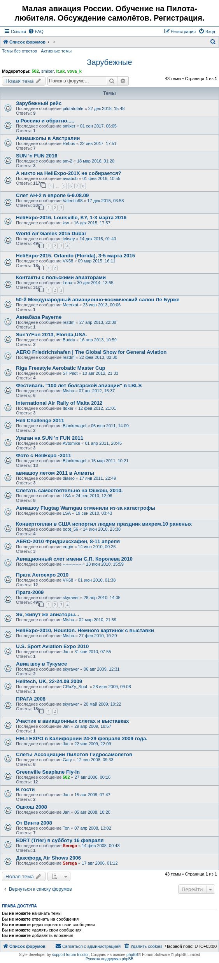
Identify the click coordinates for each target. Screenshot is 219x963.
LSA (67, 495)
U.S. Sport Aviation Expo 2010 (52, 646)
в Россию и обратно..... (45, 121)
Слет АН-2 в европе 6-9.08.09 (52, 195)
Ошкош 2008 (31, 807)
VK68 (68, 261)
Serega (70, 845)
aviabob (70, 178)
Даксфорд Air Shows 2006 (48, 858)
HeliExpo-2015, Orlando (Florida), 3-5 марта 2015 (75, 256)
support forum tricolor (70, 955)
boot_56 (70, 529)
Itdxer (68, 408)
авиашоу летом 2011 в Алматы (55, 473)
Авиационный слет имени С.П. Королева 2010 (74, 559)
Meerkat (70, 304)
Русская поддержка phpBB (109, 959)
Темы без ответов (19, 51)
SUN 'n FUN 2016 (36, 156)
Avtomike (71, 443)
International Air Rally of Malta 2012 (59, 403)
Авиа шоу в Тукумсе (41, 664)
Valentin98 (72, 200)
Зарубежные (109, 62)
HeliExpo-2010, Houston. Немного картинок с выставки (85, 630)
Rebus (69, 143)
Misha (68, 390)
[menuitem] (36, 31)
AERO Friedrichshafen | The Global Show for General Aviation (91, 352)
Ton (66, 828)
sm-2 (67, 161)
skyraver (71, 597)
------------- (72, 564)
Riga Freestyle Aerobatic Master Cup (60, 368)
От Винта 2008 (34, 823)
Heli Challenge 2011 (40, 420)
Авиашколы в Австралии (48, 138)
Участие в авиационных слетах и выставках (72, 721)
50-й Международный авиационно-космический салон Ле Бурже (97, 299)
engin (68, 546)
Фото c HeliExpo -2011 (43, 455)
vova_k (74, 71)
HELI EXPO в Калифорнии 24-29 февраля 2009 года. (81, 738)
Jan (66, 651)
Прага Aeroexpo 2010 (42, 575)
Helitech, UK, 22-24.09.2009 (49, 681)
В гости (25, 789)
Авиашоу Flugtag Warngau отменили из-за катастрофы (85, 508)
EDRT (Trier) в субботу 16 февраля (59, 840)
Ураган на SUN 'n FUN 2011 (49, 438)
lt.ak (60, 71)
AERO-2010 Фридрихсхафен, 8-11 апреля (68, 541)
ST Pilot (70, 373)
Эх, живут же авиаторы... (47, 614)
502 (35, 71)
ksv (66, 222)
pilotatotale (73, 108)
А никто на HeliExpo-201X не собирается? (68, 173)
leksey (69, 238)
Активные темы (56, 51)
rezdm (69, 322)
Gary (67, 759)
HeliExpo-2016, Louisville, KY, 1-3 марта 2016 (71, 217)
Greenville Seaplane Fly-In (48, 772)
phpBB (132, 955)
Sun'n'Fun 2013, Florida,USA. (51, 334)
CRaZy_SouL (75, 686)
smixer (47, 71)
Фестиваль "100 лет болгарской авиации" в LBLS (79, 385)
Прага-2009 (30, 592)
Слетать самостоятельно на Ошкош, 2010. (69, 490)
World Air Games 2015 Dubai (51, 233)
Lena (67, 282)
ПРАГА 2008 (31, 699)
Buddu (69, 339)
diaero (69, 478)
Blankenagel (74, 425)
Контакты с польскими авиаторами (61, 277)
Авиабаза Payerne (38, 317)
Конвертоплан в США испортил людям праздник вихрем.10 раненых (104, 524)
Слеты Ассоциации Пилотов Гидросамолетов (74, 754)
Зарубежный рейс (38, 103)
